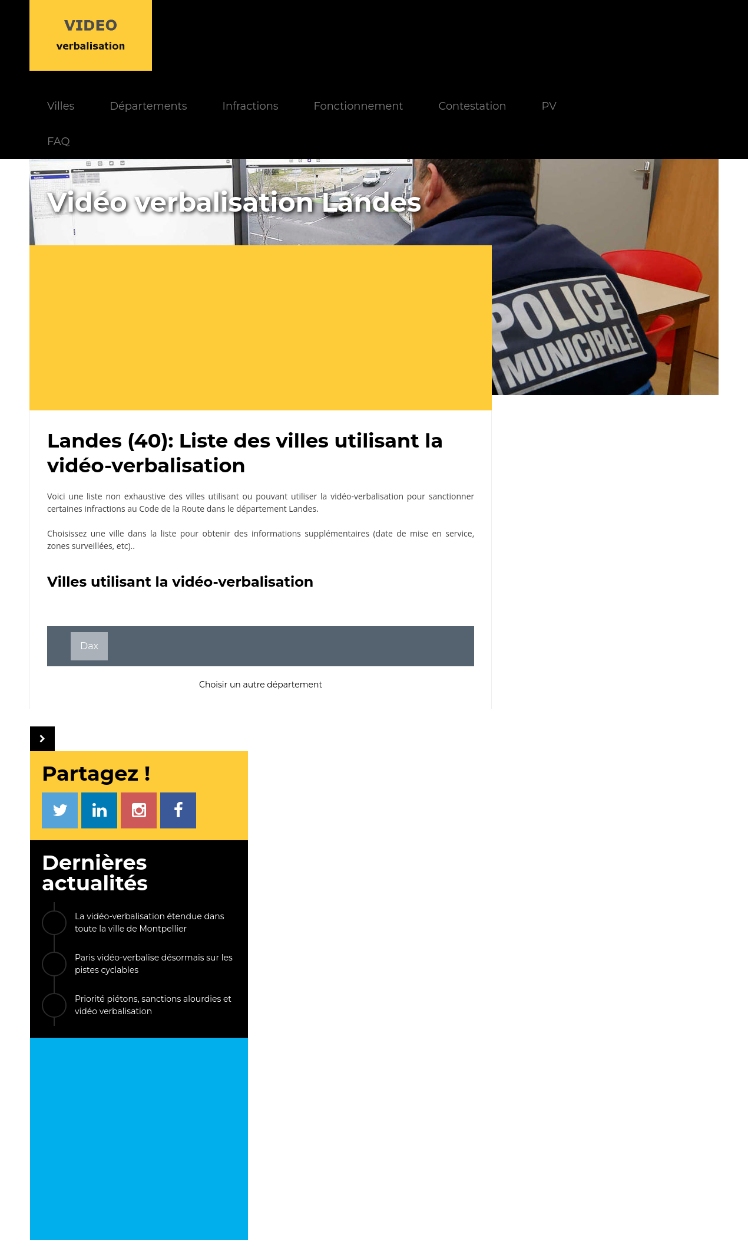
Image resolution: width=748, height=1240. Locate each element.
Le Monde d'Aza (347, 1216)
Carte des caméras (596, 1148)
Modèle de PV (211, 1121)
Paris (533, 953)
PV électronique (592, 1071)
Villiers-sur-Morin (562, 845)
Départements (266, 35)
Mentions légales (427, 1216)
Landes (302, 437)
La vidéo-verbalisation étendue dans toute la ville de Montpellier (620, 302)
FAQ (176, 70)
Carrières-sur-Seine (566, 872)
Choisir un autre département (255, 614)
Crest (582, 953)
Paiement (204, 1087)
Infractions (368, 35)
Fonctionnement (476, 35)
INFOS (276, 1053)
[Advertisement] (265, 257)
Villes (178, 35)
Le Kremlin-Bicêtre (566, 818)
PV (667, 35)
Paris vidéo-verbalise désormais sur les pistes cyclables (625, 343)
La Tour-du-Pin (616, 899)
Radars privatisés (593, 1115)
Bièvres (539, 899)
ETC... (630, 953)
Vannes (539, 926)
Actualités (295, 1071)
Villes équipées (303, 1121)
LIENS (562, 1053)
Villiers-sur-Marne (622, 926)
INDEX (186, 1053)
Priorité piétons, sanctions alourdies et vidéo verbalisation (624, 384)
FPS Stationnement (598, 1131)
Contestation (590, 35)
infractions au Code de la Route (144, 437)
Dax (89, 575)
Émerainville (665, 872)
